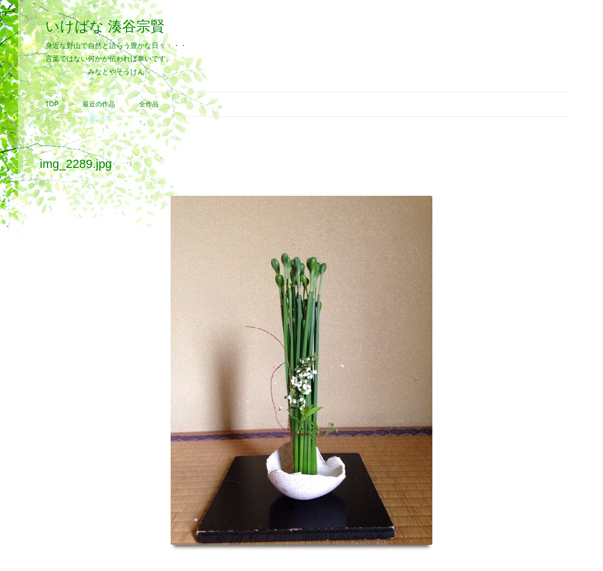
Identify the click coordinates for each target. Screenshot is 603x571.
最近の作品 (98, 104)
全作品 (149, 104)
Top (51, 104)
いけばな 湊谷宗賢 (105, 26)
